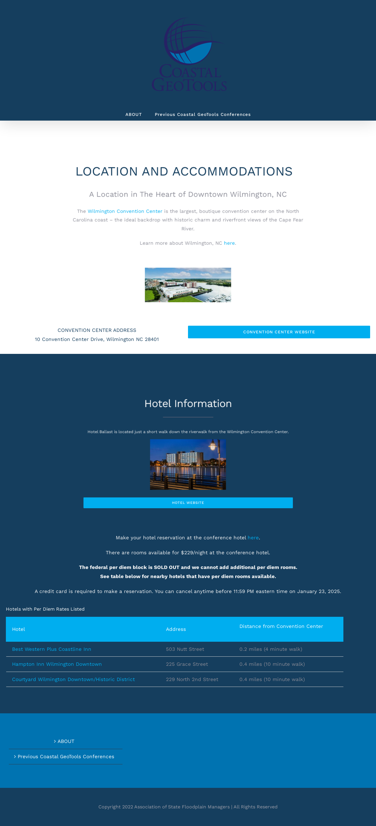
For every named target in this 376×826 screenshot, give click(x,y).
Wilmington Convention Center (129, 212)
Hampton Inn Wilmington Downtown (57, 664)
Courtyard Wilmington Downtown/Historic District (73, 679)
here (253, 537)
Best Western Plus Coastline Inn (51, 649)
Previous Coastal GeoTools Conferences (66, 756)
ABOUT (66, 741)
